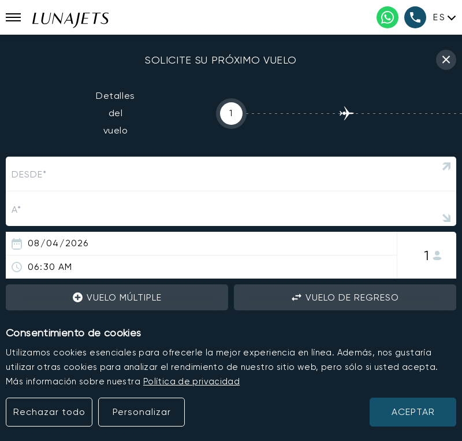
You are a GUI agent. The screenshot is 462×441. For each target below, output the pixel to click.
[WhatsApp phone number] (387, 17)
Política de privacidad (191, 381)
